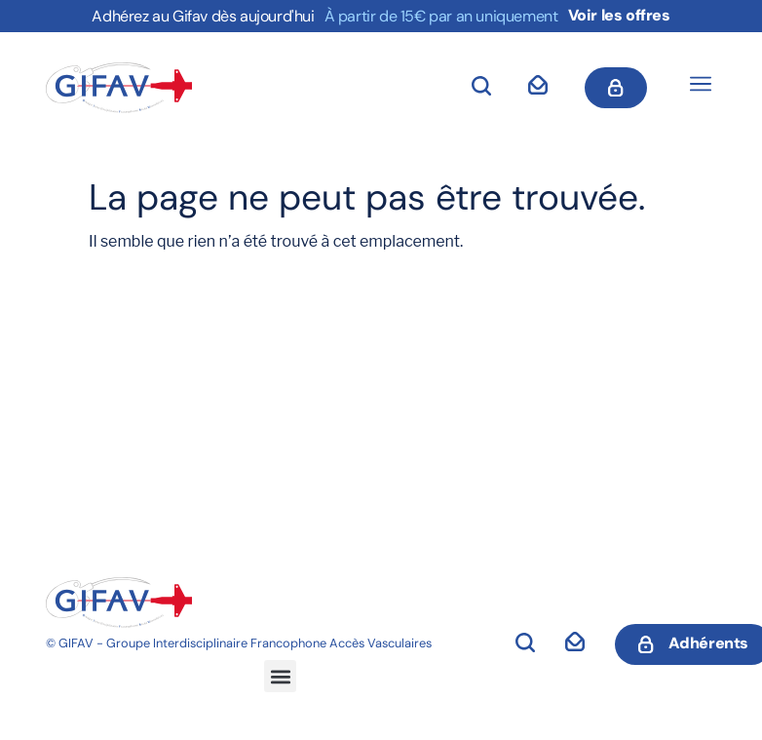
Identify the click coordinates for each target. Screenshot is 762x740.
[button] (700, 85)
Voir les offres (619, 15)
